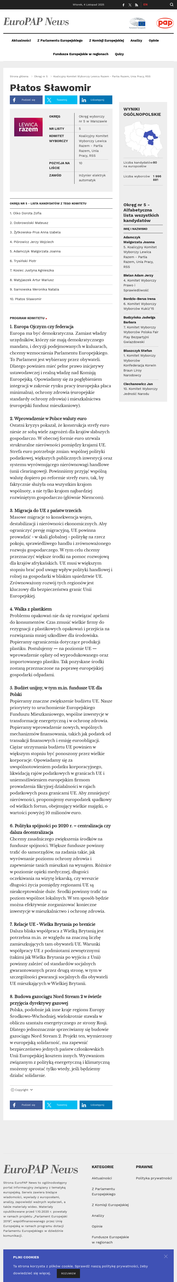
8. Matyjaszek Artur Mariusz (32, 280)
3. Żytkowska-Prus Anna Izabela (35, 232)
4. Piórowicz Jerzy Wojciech (32, 242)
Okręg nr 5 (41, 76)
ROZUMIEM (68, 1273)
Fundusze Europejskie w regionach (80, 54)
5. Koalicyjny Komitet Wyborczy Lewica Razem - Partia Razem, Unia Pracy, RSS (140, 257)
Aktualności (21, 40)
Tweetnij (57, 100)
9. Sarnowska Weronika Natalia (34, 289)
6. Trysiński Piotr (23, 261)
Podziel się (23, 100)
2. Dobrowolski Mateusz (29, 223)
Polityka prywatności (154, 1178)
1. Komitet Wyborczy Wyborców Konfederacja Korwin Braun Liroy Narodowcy (139, 365)
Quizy (119, 54)
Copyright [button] (22, 1090)
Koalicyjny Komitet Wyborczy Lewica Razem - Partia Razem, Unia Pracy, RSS (102, 76)
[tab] (61, 1091)
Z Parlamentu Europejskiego (60, 40)
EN (145, 4)
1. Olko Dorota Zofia (25, 213)
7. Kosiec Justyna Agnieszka (32, 270)
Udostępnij (93, 100)
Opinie (154, 40)
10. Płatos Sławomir (26, 299)
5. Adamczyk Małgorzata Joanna (35, 251)
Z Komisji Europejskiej (106, 40)
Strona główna (19, 76)
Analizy (136, 40)
